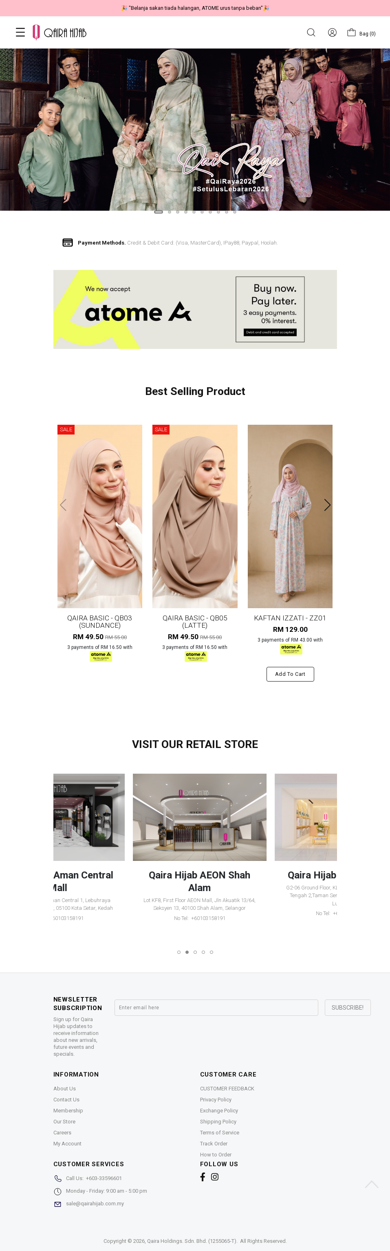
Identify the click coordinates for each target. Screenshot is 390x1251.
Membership (68, 1111)
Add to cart (290, 674)
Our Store (64, 1122)
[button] (158, 212)
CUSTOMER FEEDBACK (227, 1089)
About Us (64, 1089)
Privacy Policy (215, 1100)
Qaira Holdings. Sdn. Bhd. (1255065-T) (191, 1241)
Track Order (213, 1144)
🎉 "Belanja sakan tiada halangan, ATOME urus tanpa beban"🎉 (195, 8)
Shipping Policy (218, 1122)
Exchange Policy (219, 1111)
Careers (62, 1133)
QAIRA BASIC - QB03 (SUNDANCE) (99, 621)
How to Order (215, 1155)
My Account (67, 1144)
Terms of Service (219, 1133)
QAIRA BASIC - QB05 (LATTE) (195, 621)
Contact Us (66, 1100)
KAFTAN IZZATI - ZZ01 (290, 618)
